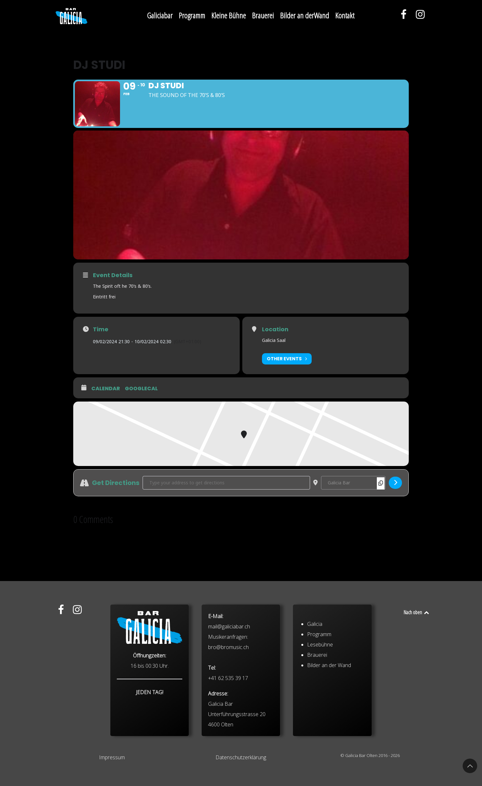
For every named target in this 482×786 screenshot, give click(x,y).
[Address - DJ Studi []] (226, 483)
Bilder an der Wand (329, 716)
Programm (319, 685)
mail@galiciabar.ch (229, 677)
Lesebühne (320, 695)
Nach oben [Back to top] (417, 612)
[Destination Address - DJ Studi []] (353, 483)
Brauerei (317, 706)
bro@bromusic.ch (228, 698)
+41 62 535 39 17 (228, 729)
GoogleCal (141, 388)
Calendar (105, 388)
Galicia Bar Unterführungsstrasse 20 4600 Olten (237, 765)
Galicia (314, 675)
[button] (470, 766)
